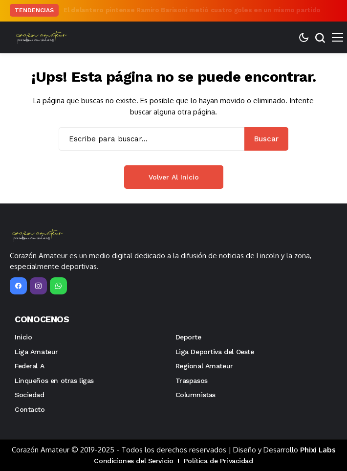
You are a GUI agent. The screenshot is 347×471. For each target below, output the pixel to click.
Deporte (188, 337)
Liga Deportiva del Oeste (214, 352)
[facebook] (18, 285)
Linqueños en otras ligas (54, 380)
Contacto (30, 409)
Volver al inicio (174, 177)
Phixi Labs (318, 449)
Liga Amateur (36, 352)
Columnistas (195, 395)
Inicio (23, 337)
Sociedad (29, 395)
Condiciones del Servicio (133, 461)
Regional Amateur (204, 366)
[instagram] (38, 285)
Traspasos (191, 380)
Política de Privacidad (218, 461)
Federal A (29, 366)
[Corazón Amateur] (40, 37)
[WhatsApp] (58, 285)
